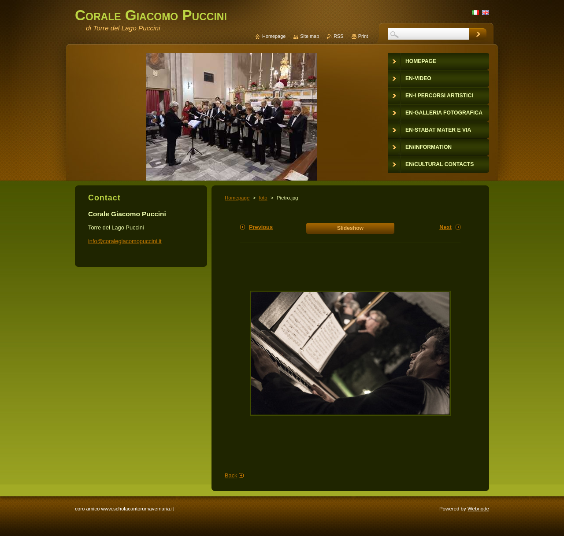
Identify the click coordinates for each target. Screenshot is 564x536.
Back (231, 475)
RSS (338, 36)
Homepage (237, 197)
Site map (309, 36)
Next (445, 227)
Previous (261, 227)
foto (263, 197)
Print (363, 36)
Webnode (478, 508)
